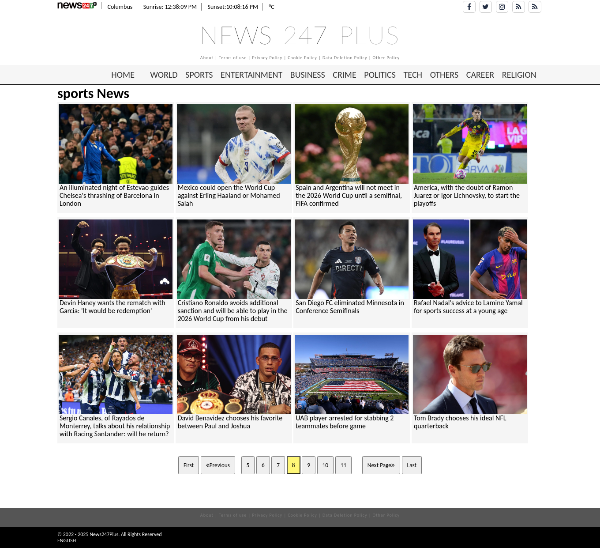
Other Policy (386, 57)
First (189, 465)
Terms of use (233, 57)
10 (325, 465)
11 (344, 465)
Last (412, 465)
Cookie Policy (302, 57)
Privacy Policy (267, 57)
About (207, 57)
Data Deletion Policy (345, 57)
